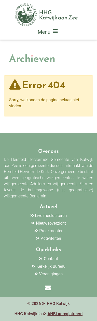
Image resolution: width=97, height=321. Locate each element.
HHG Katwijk (58, 303)
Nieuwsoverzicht (51, 223)
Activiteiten (51, 238)
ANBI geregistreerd (64, 313)
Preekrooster (50, 230)
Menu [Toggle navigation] (48, 32)
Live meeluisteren (51, 215)
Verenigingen (51, 274)
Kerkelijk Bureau (50, 266)
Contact (51, 258)
